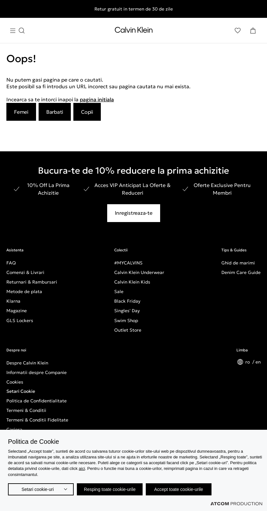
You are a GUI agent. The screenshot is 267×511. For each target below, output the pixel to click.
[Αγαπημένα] (237, 30)
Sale (118, 291)
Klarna (13, 301)
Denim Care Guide (241, 272)
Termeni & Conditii (26, 410)
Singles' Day (127, 310)
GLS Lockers (19, 320)
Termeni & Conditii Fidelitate (37, 420)
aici (82, 468)
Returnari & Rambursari (31, 282)
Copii (87, 112)
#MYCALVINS (128, 263)
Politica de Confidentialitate (36, 401)
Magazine (16, 310)
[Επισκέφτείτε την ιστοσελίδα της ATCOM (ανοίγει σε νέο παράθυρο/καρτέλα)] (236, 503)
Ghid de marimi (238, 263)
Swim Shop (126, 320)
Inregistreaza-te (133, 213)
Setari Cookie (20, 391)
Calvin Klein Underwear (139, 272)
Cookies (14, 382)
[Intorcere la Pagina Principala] (133, 31)
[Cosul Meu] (253, 30)
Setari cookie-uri (37, 489)
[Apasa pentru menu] (17, 30)
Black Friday (127, 301)
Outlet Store (127, 330)
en (258, 362)
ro (248, 362)
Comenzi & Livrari (25, 272)
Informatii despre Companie (36, 372)
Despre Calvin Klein (27, 363)
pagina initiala (97, 99)
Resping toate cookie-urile (110, 489)
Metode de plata (24, 291)
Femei (21, 112)
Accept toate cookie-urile (178, 489)
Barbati (54, 112)
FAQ (11, 263)
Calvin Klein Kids (132, 282)
